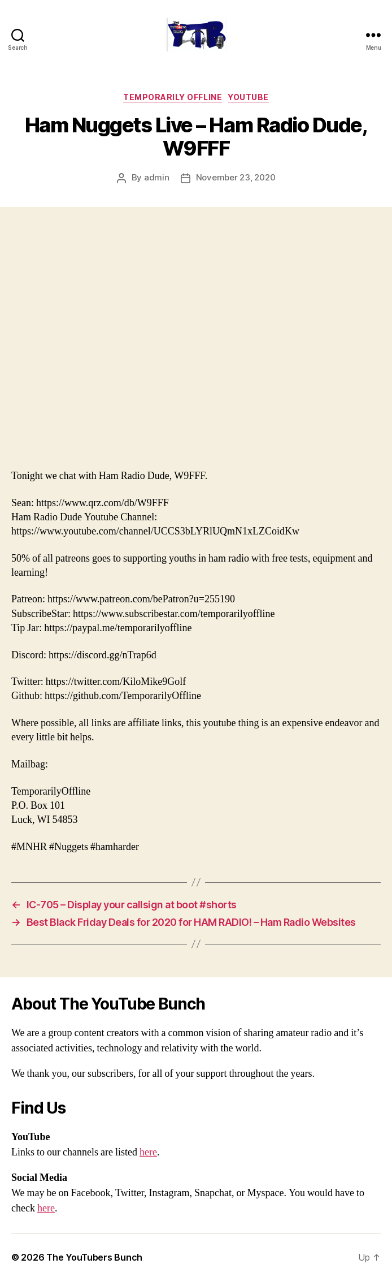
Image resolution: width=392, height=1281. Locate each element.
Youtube (248, 97)
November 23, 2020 (236, 177)
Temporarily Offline (172, 97)
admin (156, 177)
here (148, 1152)
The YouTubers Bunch (94, 1257)
